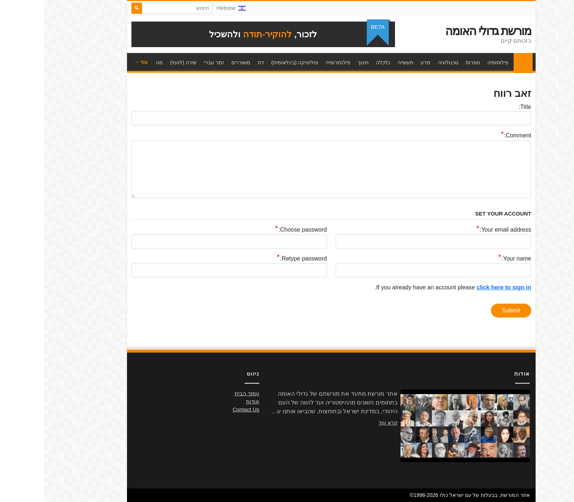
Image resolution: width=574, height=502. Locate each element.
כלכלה (339, 62)
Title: (480, 107)
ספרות (428, 62)
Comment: (473, 136)
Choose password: (258, 230)
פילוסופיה (453, 62)
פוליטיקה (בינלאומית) (250, 62)
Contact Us (201, 409)
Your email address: (461, 230)
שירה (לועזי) (139, 62)
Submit (467, 310)
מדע (381, 62)
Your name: (472, 259)
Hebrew (186, 8)
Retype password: (259, 259)
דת (216, 62)
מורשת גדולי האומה (444, 31)
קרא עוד (343, 423)
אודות (208, 401)
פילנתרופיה (293, 62)
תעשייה (361, 62)
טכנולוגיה (404, 62)
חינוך (318, 62)
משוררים (196, 62)
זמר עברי (170, 62)
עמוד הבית (477, 62)
